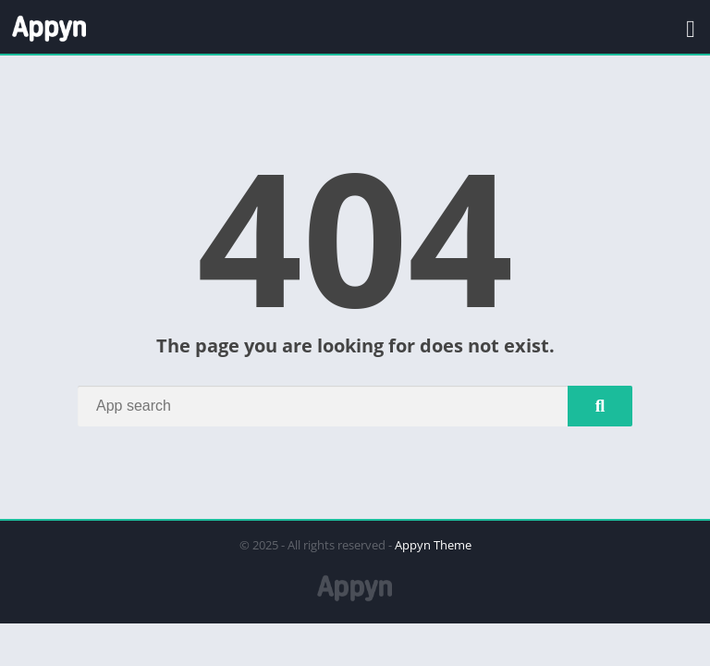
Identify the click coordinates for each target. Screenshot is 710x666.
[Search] (355, 406)
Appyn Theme (433, 544)
